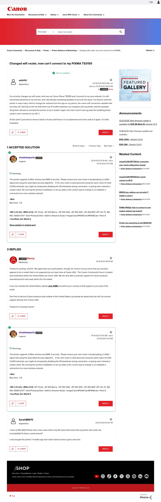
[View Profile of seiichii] (23, 80)
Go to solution (63, 73)
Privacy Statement (26, 473)
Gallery (53, 14)
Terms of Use (15, 473)
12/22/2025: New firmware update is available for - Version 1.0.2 (138, 122)
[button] (13, 132)
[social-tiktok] (109, 476)
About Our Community (93, 14)
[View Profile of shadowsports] (27, 157)
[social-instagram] (103, 476)
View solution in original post (23, 225)
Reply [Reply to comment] (106, 234)
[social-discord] (147, 476)
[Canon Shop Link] (20, 468)
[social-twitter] (122, 476)
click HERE (53, 286)
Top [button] (13, 495)
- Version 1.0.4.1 (131, 139)
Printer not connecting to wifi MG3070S (135, 223)
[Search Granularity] (45, 32)
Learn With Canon (70, 14)
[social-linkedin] (140, 476)
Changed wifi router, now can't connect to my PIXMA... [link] (100, 50)
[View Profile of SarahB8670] (26, 420)
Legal (34, 473)
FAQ (151, 2)
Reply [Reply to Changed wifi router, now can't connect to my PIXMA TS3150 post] (106, 132)
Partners (46, 473)
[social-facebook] (115, 476)
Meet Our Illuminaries (16, 14)
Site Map (40, 473)
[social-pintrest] (134, 476)
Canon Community (17, 9)
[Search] (90, 32)
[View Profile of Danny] (110, 89)
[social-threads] (128, 476)
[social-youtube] (97, 476)
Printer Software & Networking (64, 50)
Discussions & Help (36, 14)
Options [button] (149, 50)
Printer (46, 50)
